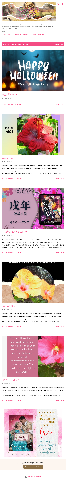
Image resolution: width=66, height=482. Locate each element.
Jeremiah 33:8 (8, 305)
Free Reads (5, 34)
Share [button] (4, 104)
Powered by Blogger (33, 477)
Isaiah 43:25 (8, 157)
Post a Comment (14, 104)
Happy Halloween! (9, 94)
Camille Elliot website (38, 34)
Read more (60, 104)
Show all (59, 44)
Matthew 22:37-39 (10, 379)
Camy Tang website (20, 34)
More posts (59, 407)
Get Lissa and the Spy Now (33, 467)
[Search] (58, 3)
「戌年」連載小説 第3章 (14, 231)
